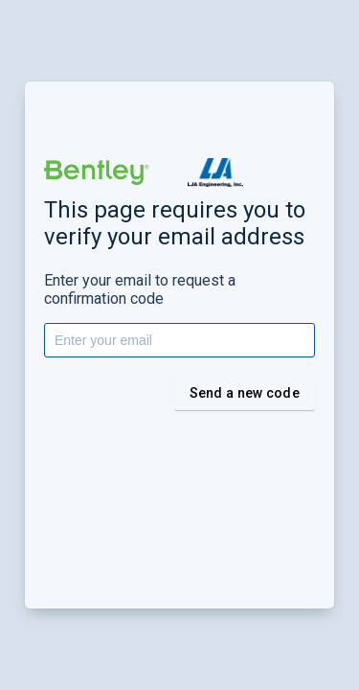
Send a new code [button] (245, 393)
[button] (96, 172)
